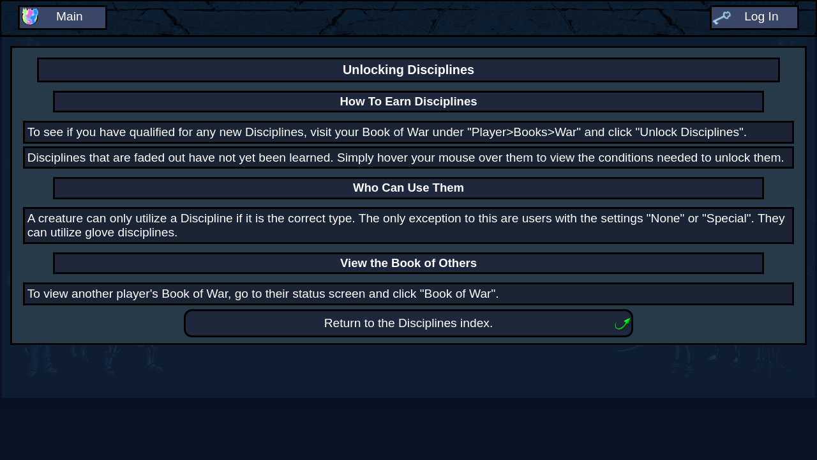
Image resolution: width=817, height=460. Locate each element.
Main (69, 16)
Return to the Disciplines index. (408, 323)
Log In (761, 16)
